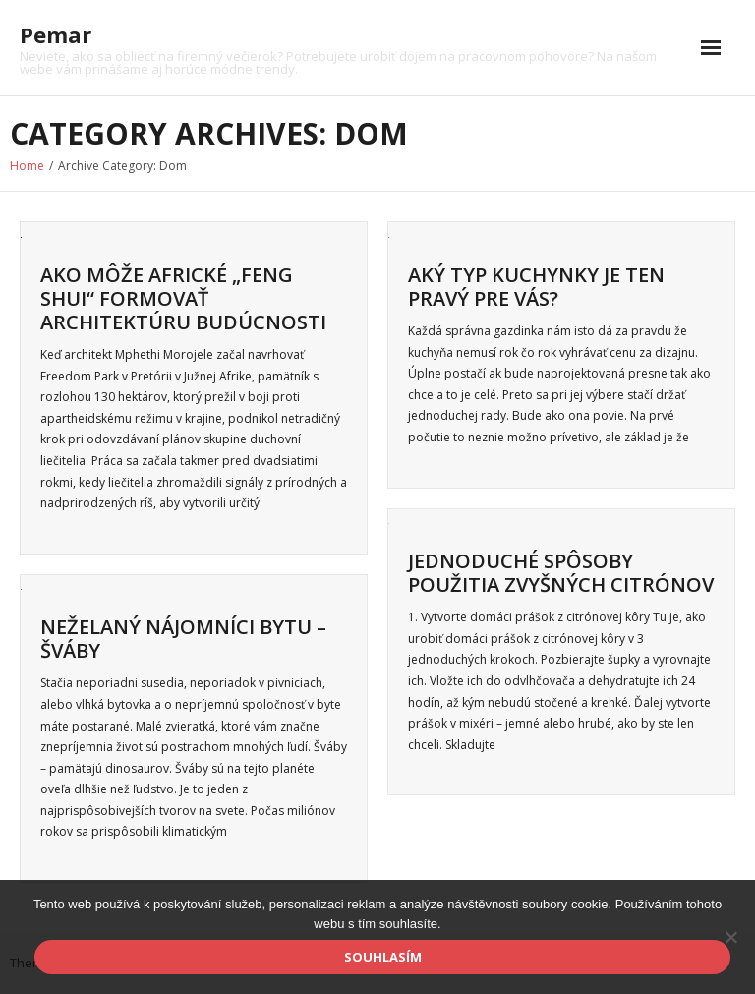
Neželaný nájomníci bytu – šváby (183, 639)
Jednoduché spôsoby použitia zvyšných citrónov (561, 573)
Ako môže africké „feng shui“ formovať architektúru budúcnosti (183, 298)
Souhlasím (383, 956)
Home (27, 165)
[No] (730, 937)
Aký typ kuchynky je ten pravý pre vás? (536, 287)
